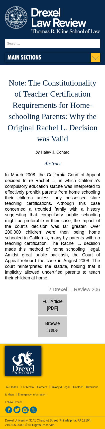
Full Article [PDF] (52, 304)
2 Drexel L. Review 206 (74, 289)
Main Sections (24, 57)
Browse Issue (52, 326)
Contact (78, 386)
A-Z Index (12, 386)
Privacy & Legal (60, 386)
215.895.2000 (14, 425)
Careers (42, 386)
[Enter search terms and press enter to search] (52, 43)
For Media (27, 386)
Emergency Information (32, 394)
